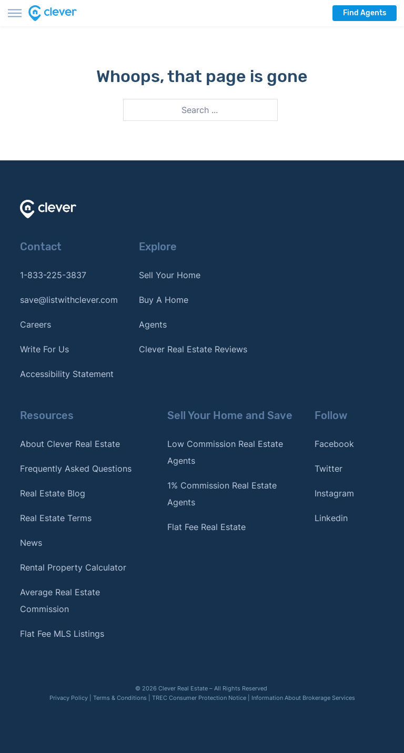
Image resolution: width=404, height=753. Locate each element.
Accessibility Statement (67, 374)
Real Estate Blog (52, 493)
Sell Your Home (169, 275)
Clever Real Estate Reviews (193, 349)
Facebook (334, 444)
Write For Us (44, 349)
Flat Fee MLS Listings (62, 633)
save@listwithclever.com (69, 299)
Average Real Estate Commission (60, 600)
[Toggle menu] (14, 13)
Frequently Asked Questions (76, 468)
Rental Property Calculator (73, 567)
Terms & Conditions (120, 697)
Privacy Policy (68, 697)
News (31, 542)
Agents (153, 324)
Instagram (334, 493)
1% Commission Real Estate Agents (222, 493)
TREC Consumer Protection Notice (199, 697)
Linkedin (331, 518)
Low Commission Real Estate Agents (225, 452)
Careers (35, 324)
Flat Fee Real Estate (206, 527)
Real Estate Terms (56, 518)
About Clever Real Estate (70, 444)
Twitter (328, 468)
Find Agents (364, 12)
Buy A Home (163, 299)
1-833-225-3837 (53, 275)
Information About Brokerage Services (303, 697)
